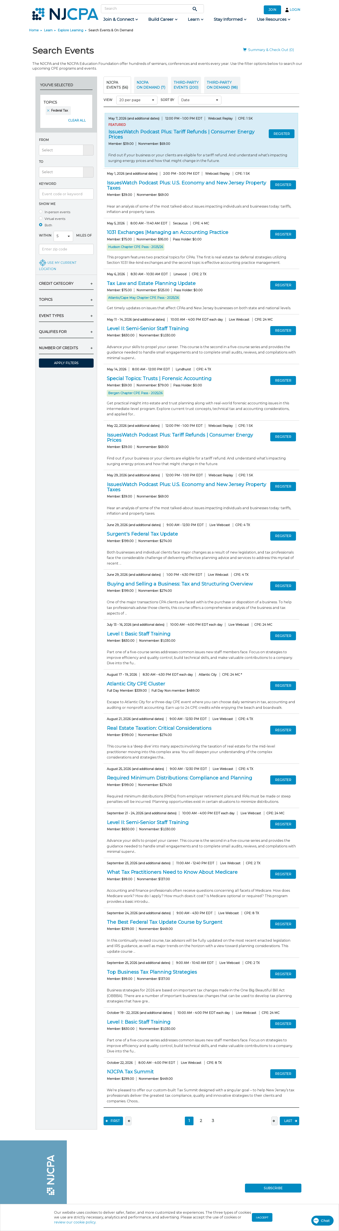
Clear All (77, 120)
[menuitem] (120, 19)
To (41, 162)
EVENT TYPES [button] (51, 316)
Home (34, 30)
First (115, 1121)
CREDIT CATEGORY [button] (56, 284)
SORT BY (168, 100)
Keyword (47, 184)
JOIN (272, 10)
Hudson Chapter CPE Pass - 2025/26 (135, 247)
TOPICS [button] (46, 300)
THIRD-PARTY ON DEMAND (222, 84)
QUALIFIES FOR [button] (53, 332)
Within (45, 235)
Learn (48, 30)
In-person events (57, 212)
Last (288, 1121)
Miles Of (83, 235)
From (44, 140)
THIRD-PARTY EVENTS (186, 84)
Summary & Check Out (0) (268, 50)
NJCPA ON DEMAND (151, 84)
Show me (47, 204)
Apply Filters (66, 363)
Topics (50, 102)
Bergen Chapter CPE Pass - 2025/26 (135, 393)
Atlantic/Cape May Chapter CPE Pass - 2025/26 (143, 298)
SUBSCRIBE (273, 1188)
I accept (262, 1217)
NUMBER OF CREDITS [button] (58, 348)
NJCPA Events (117, 84)
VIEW (109, 100)
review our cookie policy (75, 1222)
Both (48, 225)
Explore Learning (70, 30)
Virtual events (55, 219)
